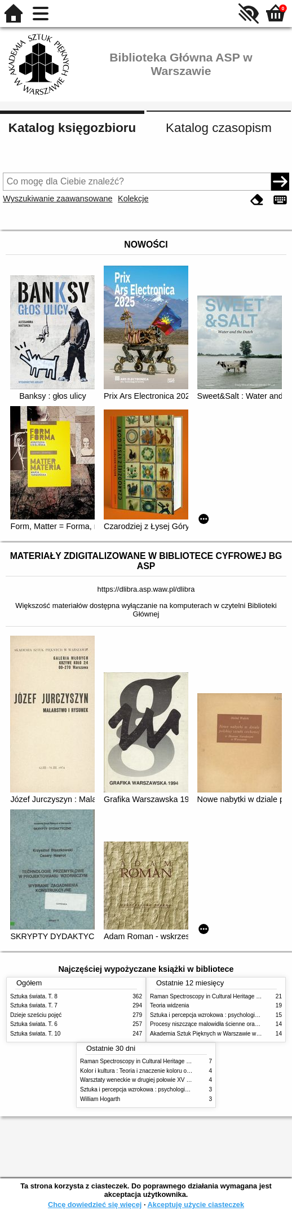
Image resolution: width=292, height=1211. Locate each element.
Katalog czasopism (219, 128)
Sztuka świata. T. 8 (33, 996)
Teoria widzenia (169, 1005)
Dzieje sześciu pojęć (35, 1015)
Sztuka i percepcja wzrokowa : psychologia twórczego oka (153, 1089)
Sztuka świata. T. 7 (33, 1005)
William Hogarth (100, 1099)
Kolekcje (133, 198)
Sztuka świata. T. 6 (33, 1024)
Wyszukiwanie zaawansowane (57, 198)
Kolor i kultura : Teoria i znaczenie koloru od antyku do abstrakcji (161, 1071)
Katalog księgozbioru (72, 128)
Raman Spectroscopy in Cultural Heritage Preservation (219, 996)
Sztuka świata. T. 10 (35, 1034)
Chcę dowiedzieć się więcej (94, 1204)
